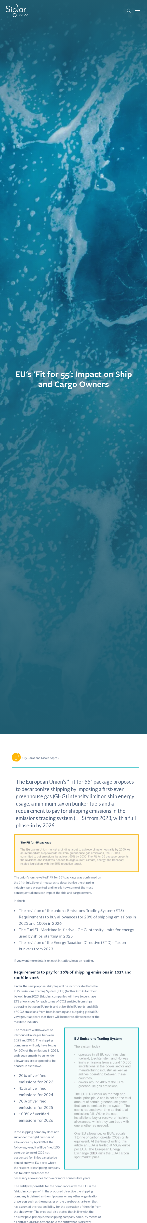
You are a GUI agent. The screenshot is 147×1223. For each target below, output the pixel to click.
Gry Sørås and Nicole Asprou (40, 758)
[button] (137, 10)
